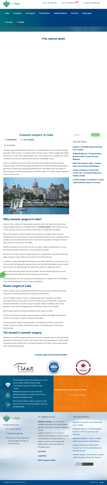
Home (7, 13)
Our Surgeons (30, 13)
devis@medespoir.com (11, 425)
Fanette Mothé (11, 140)
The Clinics (74, 13)
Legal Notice (42, 456)
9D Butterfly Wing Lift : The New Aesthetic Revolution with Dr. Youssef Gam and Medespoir (87, 156)
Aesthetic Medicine (60, 13)
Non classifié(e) (28, 140)
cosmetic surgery (44, 227)
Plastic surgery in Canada (46, 460)
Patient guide (86, 13)
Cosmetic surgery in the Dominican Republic (52, 355)
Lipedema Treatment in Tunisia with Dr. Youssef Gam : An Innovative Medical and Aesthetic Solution (87, 173)
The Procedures (44, 13)
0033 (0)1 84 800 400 (91, 3)
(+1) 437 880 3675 (69, 3)
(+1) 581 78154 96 (49, 3)
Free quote (9, 22)
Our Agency (17, 13)
